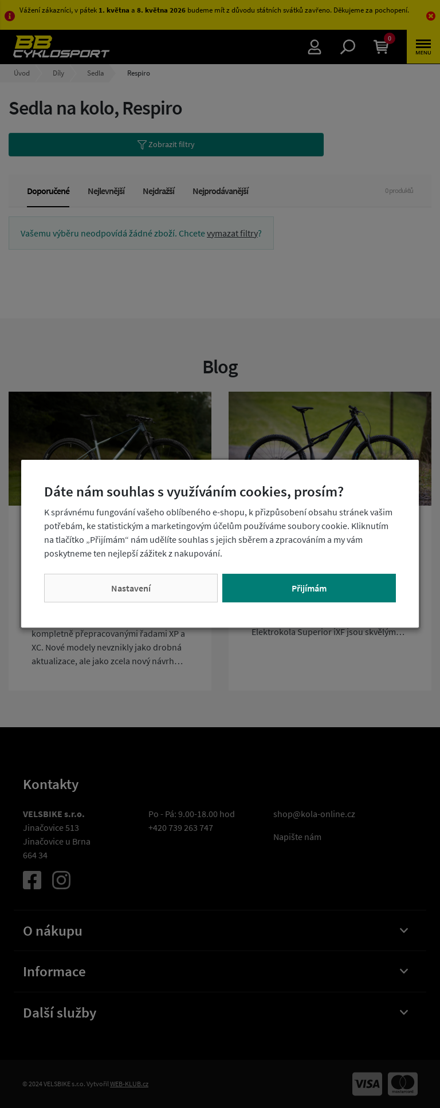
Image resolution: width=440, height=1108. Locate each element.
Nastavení (131, 588)
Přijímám (309, 588)
